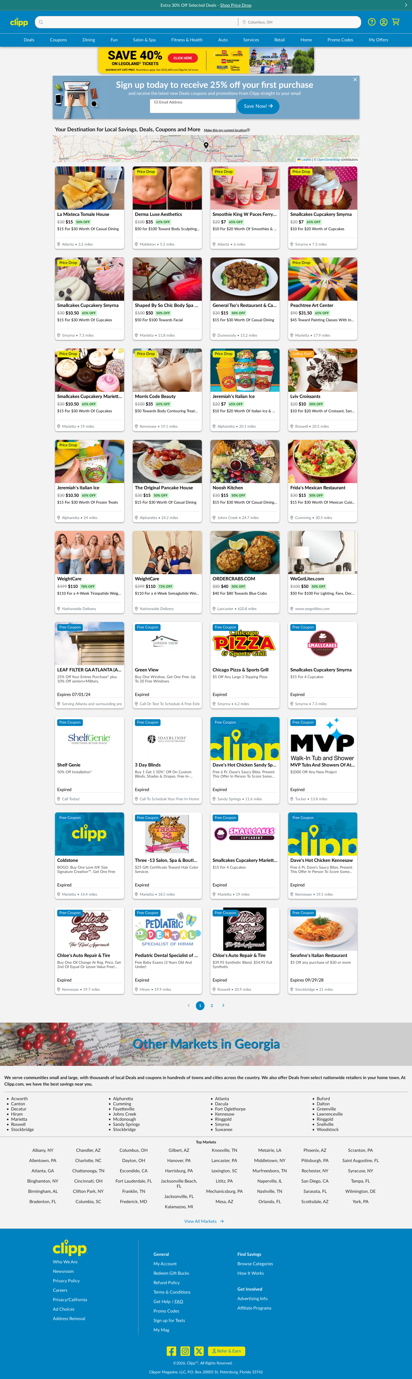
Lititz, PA (224, 1181)
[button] (406, 5)
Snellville (322, 1124)
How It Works (250, 1273)
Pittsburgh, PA (315, 1161)
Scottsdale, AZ (315, 1202)
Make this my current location (227, 130)
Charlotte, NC (88, 1161)
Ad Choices (63, 1309)
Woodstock (325, 1129)
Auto (223, 40)
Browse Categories (255, 1264)
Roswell (16, 1124)
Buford (321, 1099)
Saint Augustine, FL (360, 1161)
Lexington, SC (224, 1171)
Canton (15, 1104)
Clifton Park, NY (88, 1191)
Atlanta (219, 1099)
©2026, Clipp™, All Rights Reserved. (203, 1363)
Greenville (324, 1109)
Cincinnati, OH (88, 1181)
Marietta (16, 1119)
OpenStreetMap (328, 160)
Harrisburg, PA (179, 1171)
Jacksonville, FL (179, 1196)
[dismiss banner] (355, 80)
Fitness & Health (187, 40)
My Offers (378, 40)
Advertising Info (252, 1299)
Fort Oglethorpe (228, 1109)
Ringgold (220, 1119)
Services (251, 40)
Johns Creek (122, 1114)
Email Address (168, 102)
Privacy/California (70, 1300)
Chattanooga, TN (88, 1171)
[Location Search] (299, 22)
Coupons (58, 40)
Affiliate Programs (254, 1308)
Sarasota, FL (315, 1191)
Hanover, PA (179, 1161)
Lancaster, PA (224, 1161)
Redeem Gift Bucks (171, 1273)
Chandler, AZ (88, 1150)
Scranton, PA (360, 1150)
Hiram (14, 1114)
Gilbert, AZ (179, 1150)
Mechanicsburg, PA (224, 1191)
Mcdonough (122, 1119)
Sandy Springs (124, 1124)
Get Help (162, 1302)
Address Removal (69, 1319)
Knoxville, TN (224, 1150)
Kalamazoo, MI (179, 1207)
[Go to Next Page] (223, 1005)
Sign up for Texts (169, 1320)
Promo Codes (340, 40)
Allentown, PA (42, 1161)
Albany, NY (42, 1150)
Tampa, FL (360, 1181)
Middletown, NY (269, 1161)
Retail (279, 40)
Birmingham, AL (43, 1191)
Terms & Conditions (172, 1292)
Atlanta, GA (43, 1171)
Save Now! (258, 106)
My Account (165, 1264)
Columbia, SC (88, 1202)
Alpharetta (120, 1099)
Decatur (16, 1109)
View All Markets (204, 1221)
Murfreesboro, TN (270, 1171)
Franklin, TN (133, 1191)
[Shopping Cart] (396, 22)
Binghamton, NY (42, 1181)
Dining (89, 40)
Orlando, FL (269, 1202)
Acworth (17, 1099)
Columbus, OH (134, 1150)
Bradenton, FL (42, 1202)
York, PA (361, 1202)
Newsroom (63, 1271)
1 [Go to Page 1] (200, 1006)
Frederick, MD (133, 1202)
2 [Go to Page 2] (212, 1006)
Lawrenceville (327, 1114)
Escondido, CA (134, 1171)
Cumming (119, 1104)
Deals (29, 40)
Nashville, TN (269, 1191)
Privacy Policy (66, 1281)
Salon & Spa (144, 40)
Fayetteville (121, 1109)
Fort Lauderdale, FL (133, 1181)
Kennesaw (222, 1114)
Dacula (219, 1104)
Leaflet (304, 160)
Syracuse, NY (360, 1171)
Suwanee (221, 1129)
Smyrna (219, 1124)
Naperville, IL (269, 1181)
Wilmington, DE (360, 1191)
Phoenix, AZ (315, 1150)
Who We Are (65, 1262)
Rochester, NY (315, 1171)
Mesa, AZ (224, 1202)
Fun (114, 40)
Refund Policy (167, 1283)
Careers (60, 1290)
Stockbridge (20, 1129)
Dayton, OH (133, 1161)
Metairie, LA (269, 1150)
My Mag (161, 1330)
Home (306, 40)
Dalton (321, 1104)
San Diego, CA (315, 1181)
